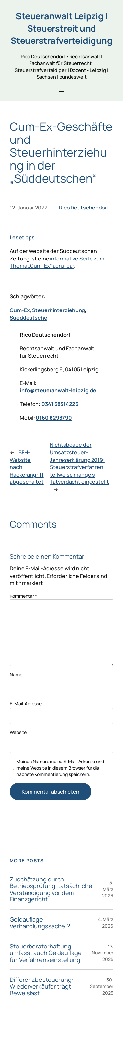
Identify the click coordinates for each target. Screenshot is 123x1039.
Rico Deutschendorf (84, 207)
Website (18, 732)
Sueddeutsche (28, 317)
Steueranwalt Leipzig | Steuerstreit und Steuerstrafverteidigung (62, 28)
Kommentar (23, 596)
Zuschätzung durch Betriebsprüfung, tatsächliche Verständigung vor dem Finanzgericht (51, 889)
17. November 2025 (102, 952)
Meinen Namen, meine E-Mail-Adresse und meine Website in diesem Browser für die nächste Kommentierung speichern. (60, 767)
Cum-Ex (20, 310)
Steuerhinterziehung (58, 310)
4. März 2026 (105, 922)
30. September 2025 (101, 986)
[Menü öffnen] (62, 90)
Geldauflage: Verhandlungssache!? (40, 923)
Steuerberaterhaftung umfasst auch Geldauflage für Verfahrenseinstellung (46, 953)
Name (16, 674)
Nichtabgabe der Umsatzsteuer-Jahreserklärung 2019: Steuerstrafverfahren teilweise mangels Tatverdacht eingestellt (79, 463)
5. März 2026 (107, 889)
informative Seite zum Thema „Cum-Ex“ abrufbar (57, 262)
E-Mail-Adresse (26, 703)
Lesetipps (22, 237)
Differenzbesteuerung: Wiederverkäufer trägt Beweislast (41, 986)
